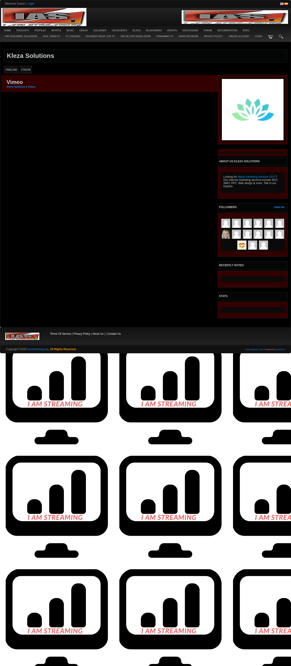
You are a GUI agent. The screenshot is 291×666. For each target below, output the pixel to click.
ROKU (246, 30)
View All (279, 207)
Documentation (227, 30)
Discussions (190, 30)
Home (7, 30)
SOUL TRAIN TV (51, 36)
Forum (208, 30)
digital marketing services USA (256, 176)
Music (70, 30)
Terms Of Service (60, 333)
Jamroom (280, 349)
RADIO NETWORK (188, 36)
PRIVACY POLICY (213, 36)
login (258, 36)
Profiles (40, 30)
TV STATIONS (72, 36)
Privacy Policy (81, 333)
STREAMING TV (164, 36)
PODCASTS (22, 30)
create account (238, 36)
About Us (97, 333)
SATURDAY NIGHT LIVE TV (100, 36)
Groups (172, 30)
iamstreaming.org (38, 349)
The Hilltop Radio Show (135, 36)
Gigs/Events (119, 30)
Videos (83, 30)
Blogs (137, 30)
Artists (56, 30)
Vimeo (31, 86)
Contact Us (114, 333)
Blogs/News (154, 30)
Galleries (99, 30)
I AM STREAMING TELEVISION (20, 36)
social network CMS (254, 349)
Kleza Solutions (16, 86)
